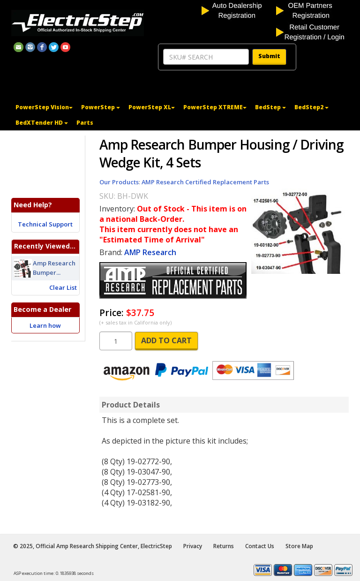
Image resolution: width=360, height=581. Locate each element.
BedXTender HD (41, 123)
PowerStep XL (151, 107)
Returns (223, 546)
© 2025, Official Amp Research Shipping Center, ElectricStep (92, 546)
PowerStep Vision (44, 107)
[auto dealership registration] (238, 10)
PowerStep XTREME (215, 107)
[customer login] (312, 31)
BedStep (270, 107)
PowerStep (100, 107)
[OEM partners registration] (312, 10)
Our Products (119, 182)
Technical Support (45, 224)
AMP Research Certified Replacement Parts (205, 182)
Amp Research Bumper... (54, 268)
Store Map (299, 546)
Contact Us (259, 546)
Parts (84, 123)
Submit (269, 56)
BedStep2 (311, 107)
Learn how (45, 325)
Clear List (63, 287)
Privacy (192, 546)
